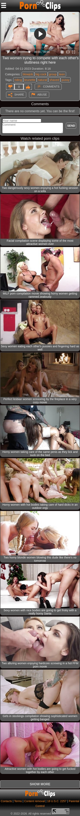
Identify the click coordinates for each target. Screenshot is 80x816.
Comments (51, 86)
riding (18, 79)
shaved (54, 79)
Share (19, 94)
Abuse (42, 94)
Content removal (34, 801)
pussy (66, 79)
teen (62, 74)
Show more (40, 784)
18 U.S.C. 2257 (56, 801)
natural (42, 79)
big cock (41, 74)
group (53, 74)
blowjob (28, 74)
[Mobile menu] (3, 5)
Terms (18, 801)
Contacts (6, 801)
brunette (29, 79)
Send (71, 125)
